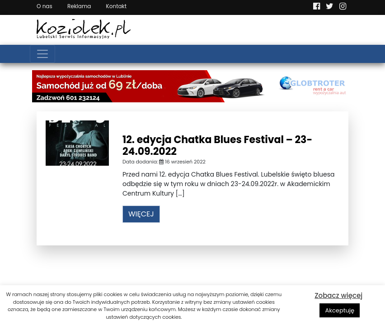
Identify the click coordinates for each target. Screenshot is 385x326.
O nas (44, 6)
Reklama (79, 6)
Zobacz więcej (338, 295)
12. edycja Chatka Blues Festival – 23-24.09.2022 (217, 145)
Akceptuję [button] (339, 310)
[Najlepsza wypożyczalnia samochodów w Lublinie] (192, 85)
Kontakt (116, 6)
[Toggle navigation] (42, 54)
